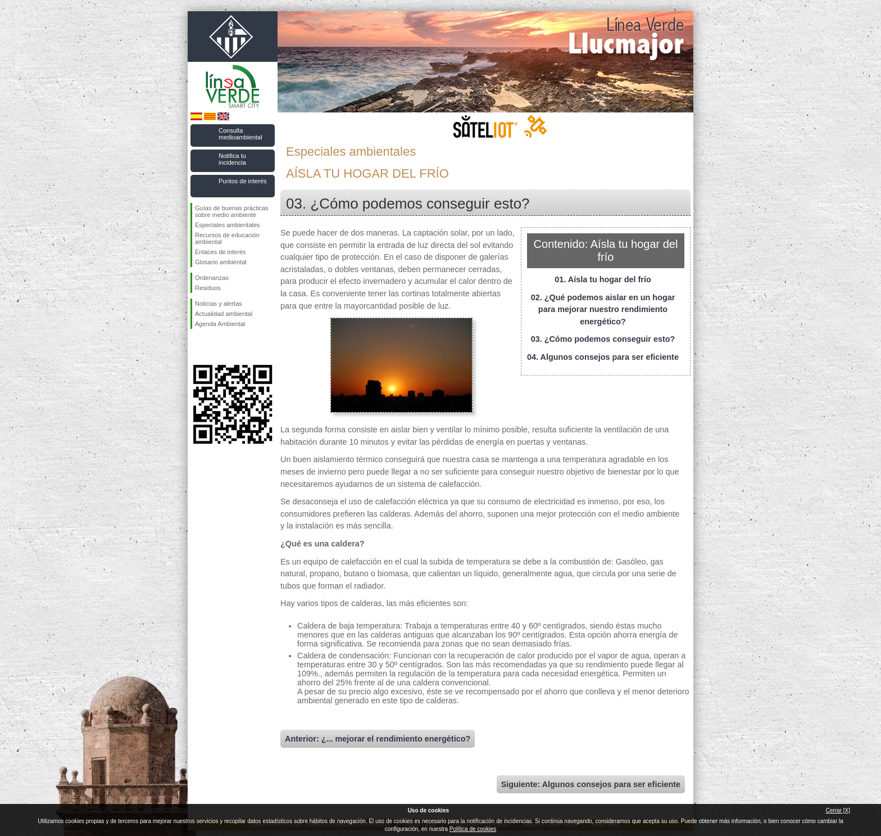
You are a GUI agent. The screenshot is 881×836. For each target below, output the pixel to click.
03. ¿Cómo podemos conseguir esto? (603, 339)
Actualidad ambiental (223, 313)
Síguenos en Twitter (215, 347)
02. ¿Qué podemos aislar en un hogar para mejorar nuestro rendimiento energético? (603, 309)
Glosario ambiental (221, 262)
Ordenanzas (212, 277)
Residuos (208, 287)
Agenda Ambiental (220, 323)
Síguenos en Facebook (197, 347)
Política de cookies (472, 829)
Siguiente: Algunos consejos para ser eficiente (590, 784)
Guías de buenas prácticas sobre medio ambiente (232, 211)
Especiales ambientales (227, 225)
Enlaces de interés (220, 251)
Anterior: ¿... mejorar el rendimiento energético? (377, 738)
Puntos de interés (243, 181)
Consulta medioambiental (240, 134)
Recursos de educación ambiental (227, 238)
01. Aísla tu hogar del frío (603, 279)
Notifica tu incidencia (232, 159)
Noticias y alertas (218, 303)
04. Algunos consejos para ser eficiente (603, 357)
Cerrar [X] (838, 810)
